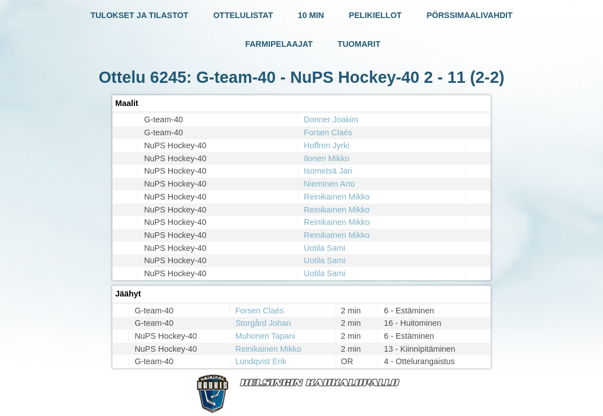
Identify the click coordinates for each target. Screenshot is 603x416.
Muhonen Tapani (265, 335)
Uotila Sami (325, 248)
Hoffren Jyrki (326, 145)
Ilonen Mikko (326, 158)
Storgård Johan (263, 323)
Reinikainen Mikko (337, 196)
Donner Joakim (331, 119)
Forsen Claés (328, 132)
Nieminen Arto (329, 183)
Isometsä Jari (328, 170)
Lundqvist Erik (260, 361)
